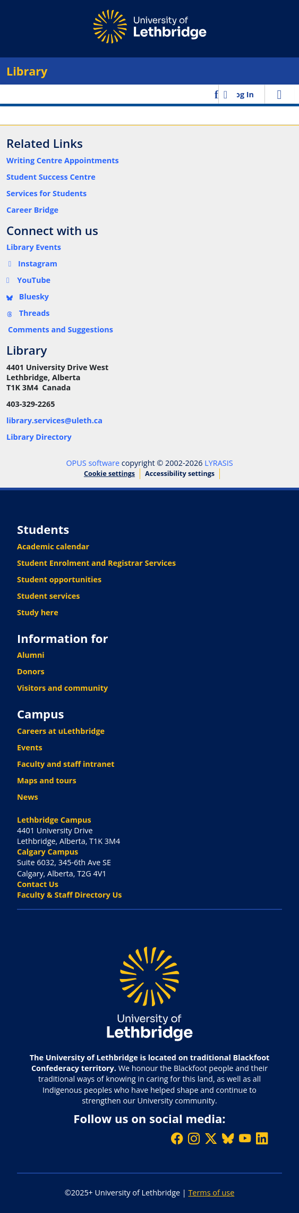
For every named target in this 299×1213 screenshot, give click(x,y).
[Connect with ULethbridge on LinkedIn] (261, 1138)
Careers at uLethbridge (61, 731)
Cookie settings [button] (109, 473)
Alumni (31, 655)
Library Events (33, 247)
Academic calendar (53, 546)
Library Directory (39, 437)
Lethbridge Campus (54, 820)
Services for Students (46, 193)
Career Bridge (32, 210)
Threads (28, 313)
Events (29, 747)
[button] (217, 94)
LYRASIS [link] (218, 463)
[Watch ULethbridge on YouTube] (244, 1138)
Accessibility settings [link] (180, 473)
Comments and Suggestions (60, 329)
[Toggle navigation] (279, 94)
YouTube (28, 280)
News (27, 797)
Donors (31, 671)
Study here (37, 612)
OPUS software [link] (92, 463)
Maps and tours (46, 780)
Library (26, 71)
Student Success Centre (51, 177)
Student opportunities (59, 579)
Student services (48, 596)
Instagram (31, 263)
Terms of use (211, 1192)
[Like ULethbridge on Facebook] (176, 1138)
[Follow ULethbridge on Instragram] (193, 1138)
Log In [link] (242, 94)
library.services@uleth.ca (54, 420)
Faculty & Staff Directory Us (69, 895)
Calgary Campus (47, 852)
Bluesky (27, 296)
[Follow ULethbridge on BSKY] (227, 1138)
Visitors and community (62, 688)
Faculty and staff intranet (66, 764)
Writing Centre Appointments (62, 160)
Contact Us (37, 884)
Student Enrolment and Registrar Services (96, 563)
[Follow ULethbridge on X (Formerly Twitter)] (210, 1138)
